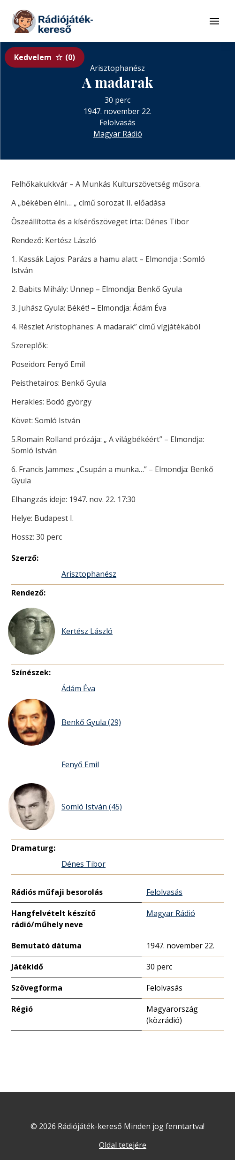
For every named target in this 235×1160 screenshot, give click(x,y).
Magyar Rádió (117, 134)
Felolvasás (117, 122)
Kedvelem (44, 57)
